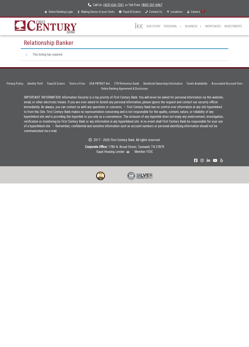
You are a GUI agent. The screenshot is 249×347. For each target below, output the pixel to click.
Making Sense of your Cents (98, 11)
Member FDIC (143, 152)
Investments (233, 26)
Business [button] (193, 26)
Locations (177, 11)
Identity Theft (35, 83)
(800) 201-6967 (152, 5)
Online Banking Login (61, 11)
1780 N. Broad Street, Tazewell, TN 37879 (136, 147)
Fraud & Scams (132, 11)
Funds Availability (197, 83)
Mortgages (213, 26)
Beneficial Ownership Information (163, 83)
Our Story (153, 26)
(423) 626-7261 (113, 5)
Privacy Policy (15, 83)
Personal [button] (173, 26)
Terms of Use (77, 83)
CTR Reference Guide (126, 83)
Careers (198, 11)
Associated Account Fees (227, 83)
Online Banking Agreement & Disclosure (124, 88)
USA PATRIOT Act (99, 83)
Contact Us (155, 11)
